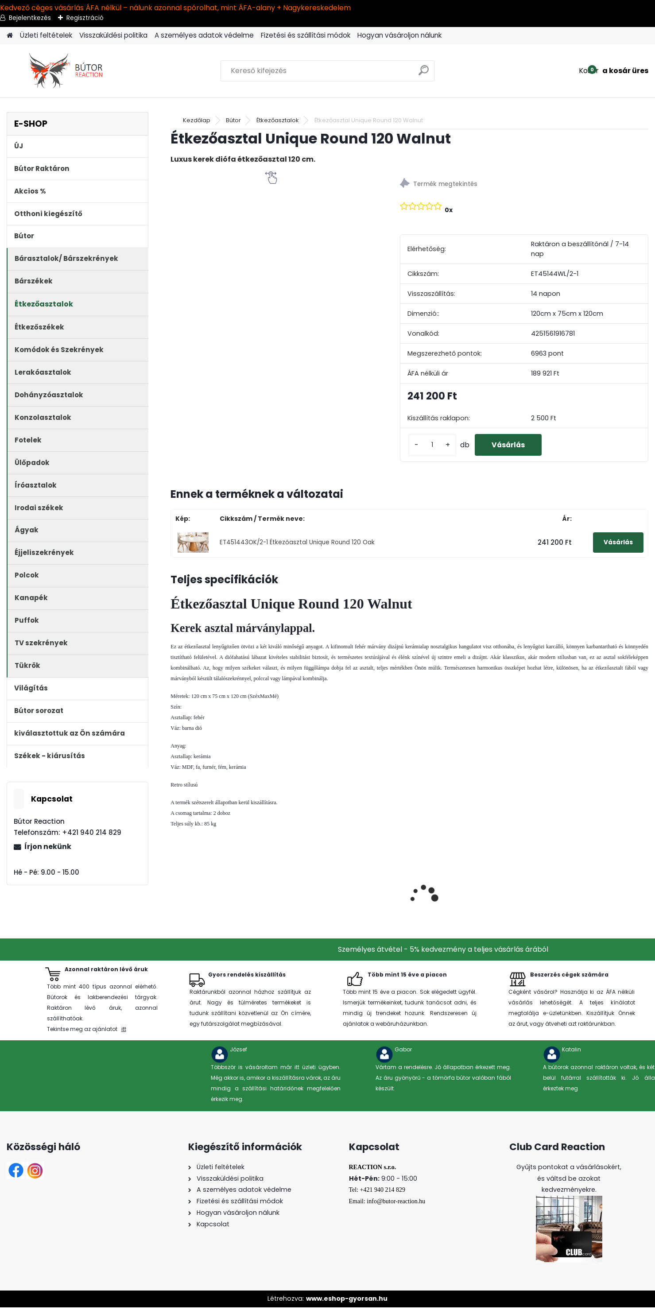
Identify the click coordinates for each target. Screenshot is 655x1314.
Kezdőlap (196, 120)
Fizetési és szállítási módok (305, 35)
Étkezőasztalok (277, 120)
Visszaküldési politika (113, 35)
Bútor (233, 120)
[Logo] (67, 71)
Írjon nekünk (47, 846)
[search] (424, 73)
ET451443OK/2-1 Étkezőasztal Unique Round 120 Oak (297, 549)
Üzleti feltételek (46, 35)
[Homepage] (10, 35)
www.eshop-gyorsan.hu (347, 1305)
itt (123, 1035)
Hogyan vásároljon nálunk (399, 35)
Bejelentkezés (30, 17)
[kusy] (431, 448)
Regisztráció (85, 17)
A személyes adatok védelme (204, 35)
